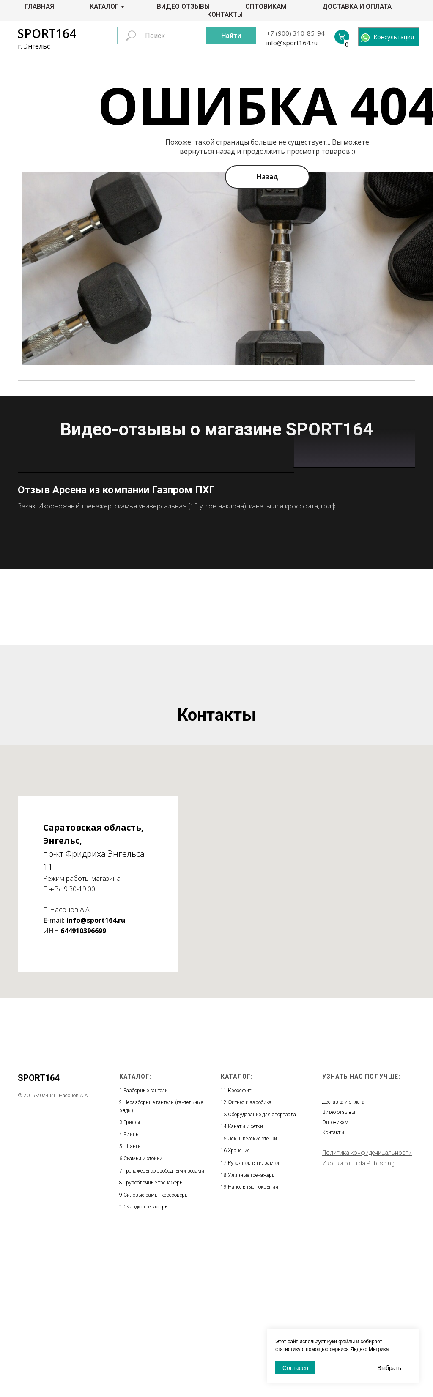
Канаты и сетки (245, 1287)
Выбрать (389, 1367)
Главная (39, 7)
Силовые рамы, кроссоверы (156, 1355)
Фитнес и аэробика (249, 1263)
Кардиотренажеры (147, 1367)
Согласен (295, 1367)
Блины (131, 1295)
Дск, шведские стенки (252, 1299)
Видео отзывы (183, 7)
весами (195, 1331)
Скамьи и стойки (142, 1319)
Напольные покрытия (253, 1348)
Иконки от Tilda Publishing (358, 1323)
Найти (231, 36)
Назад (267, 176)
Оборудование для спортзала (262, 1275)
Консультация (393, 37)
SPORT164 (47, 33)
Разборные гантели (145, 1251)
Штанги (132, 1307)
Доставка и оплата (357, 7)
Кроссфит (239, 1251)
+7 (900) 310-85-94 (295, 33)
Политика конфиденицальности (367, 1313)
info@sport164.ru (292, 42)
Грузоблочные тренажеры (153, 1343)
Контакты (225, 15)
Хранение (238, 1311)
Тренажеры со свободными (155, 1331)
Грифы (131, 1283)
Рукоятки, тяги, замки (253, 1323)
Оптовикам (266, 7)
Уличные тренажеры (252, 1335)
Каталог (104, 7)
